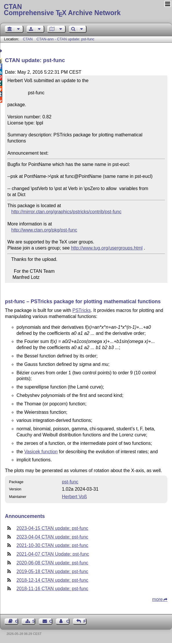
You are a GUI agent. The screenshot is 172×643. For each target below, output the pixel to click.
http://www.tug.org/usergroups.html (106, 247)
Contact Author (67, 621)
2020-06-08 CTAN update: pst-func (52, 562)
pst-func (70, 481)
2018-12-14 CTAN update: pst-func (52, 580)
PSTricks (81, 310)
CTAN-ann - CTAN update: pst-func (65, 39)
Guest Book (16, 621)
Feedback (85, 621)
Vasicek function (41, 451)
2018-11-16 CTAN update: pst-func (52, 588)
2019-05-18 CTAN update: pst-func (52, 571)
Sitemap (33, 621)
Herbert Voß (74, 496)
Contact (50, 621)
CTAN (28, 39)
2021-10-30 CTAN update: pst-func (52, 545)
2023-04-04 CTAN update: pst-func (52, 536)
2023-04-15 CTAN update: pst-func (52, 528)
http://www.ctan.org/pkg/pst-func (44, 229)
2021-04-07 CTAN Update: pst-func (53, 554)
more (157, 599)
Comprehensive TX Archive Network (86, 10)
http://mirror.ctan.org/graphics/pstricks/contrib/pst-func (66, 211)
